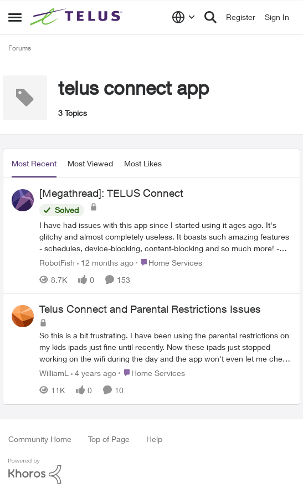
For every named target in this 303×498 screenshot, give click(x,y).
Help (154, 439)
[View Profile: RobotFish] (23, 200)
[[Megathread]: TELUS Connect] (165, 235)
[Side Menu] (15, 17)
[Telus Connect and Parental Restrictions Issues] (165, 346)
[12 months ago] (105, 262)
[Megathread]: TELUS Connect (111, 193)
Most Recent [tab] (34, 163)
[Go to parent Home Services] (169, 262)
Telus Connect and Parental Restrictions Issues (150, 309)
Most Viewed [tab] (90, 163)
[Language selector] (183, 17)
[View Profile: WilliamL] (23, 316)
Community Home (39, 439)
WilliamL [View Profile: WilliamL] (54, 373)
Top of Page (109, 439)
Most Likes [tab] (143, 163)
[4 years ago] (93, 373)
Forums (19, 48)
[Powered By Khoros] (151, 471)
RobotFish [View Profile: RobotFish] (57, 262)
